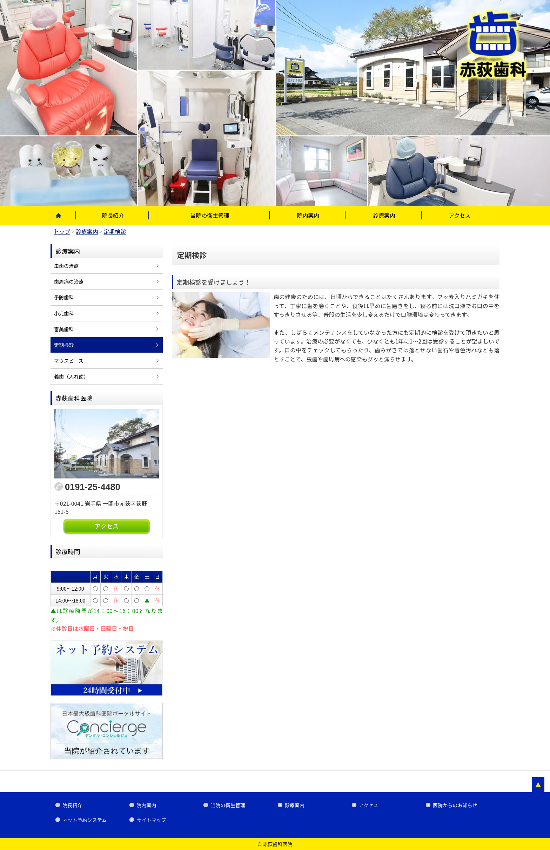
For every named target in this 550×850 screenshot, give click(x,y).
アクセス (460, 215)
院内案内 (308, 215)
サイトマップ (151, 819)
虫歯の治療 (66, 265)
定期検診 (64, 344)
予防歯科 (64, 297)
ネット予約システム (84, 819)
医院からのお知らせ (455, 805)
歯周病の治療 (68, 281)
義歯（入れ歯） (71, 376)
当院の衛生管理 (209, 215)
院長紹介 (113, 215)
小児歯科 (64, 313)
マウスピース (68, 360)
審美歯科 (64, 329)
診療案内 (384, 215)
